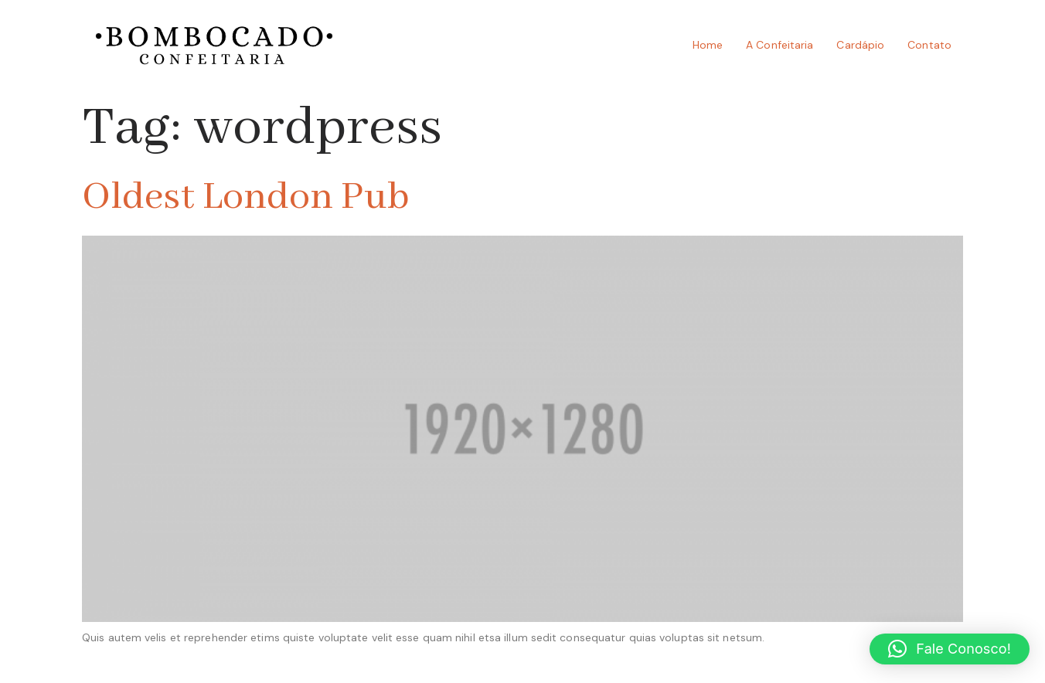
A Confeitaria (779, 45)
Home (708, 45)
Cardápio (860, 45)
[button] (950, 649)
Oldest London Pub (246, 197)
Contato (929, 45)
